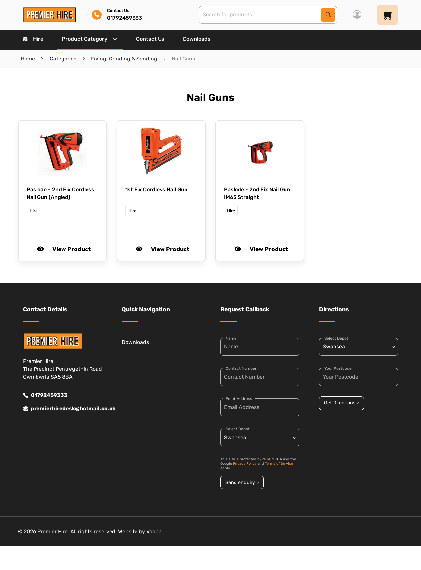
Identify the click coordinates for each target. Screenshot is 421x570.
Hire (33, 39)
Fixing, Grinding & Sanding (124, 59)
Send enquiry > (242, 482)
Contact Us (150, 39)
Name (231, 338)
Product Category (90, 39)
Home (28, 59)
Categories (63, 59)
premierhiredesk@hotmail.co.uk (62, 409)
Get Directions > (341, 403)
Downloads (196, 39)
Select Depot (238, 429)
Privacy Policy (245, 464)
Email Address (239, 398)
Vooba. (154, 531)
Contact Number (241, 368)
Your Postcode (338, 368)
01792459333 (45, 395)
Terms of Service (279, 464)
